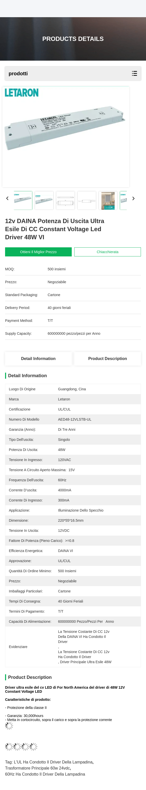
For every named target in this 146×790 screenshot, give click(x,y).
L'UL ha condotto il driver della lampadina (53, 762)
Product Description (107, 358)
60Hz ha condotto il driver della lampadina (45, 774)
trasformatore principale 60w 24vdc (37, 768)
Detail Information (38, 358)
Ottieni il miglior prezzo (38, 252)
